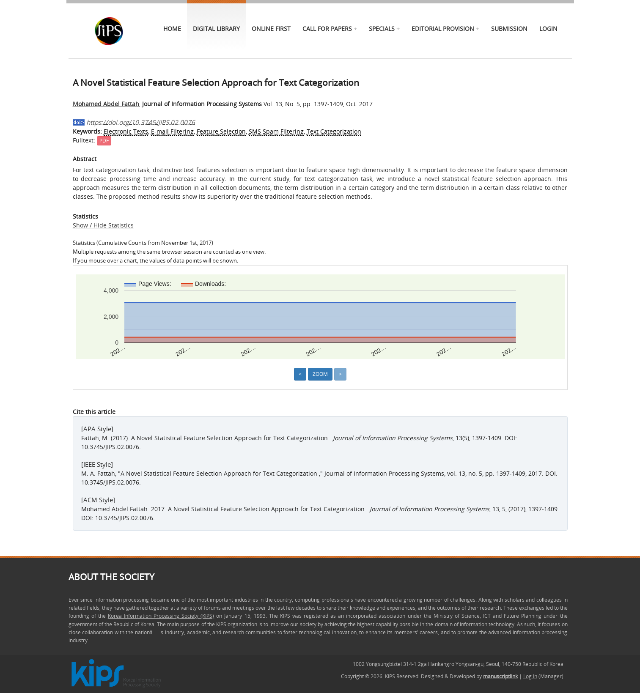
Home (172, 29)
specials (382, 29)
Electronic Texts (126, 131)
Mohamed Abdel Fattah (106, 104)
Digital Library (216, 29)
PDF (104, 140)
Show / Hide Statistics (103, 225)
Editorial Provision (443, 29)
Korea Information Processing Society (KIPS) (161, 615)
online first (271, 29)
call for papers (327, 29)
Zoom (320, 374)
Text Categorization (334, 131)
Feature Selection (221, 131)
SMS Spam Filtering (276, 131)
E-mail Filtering (172, 131)
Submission (509, 29)
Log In (530, 676)
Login (548, 29)
